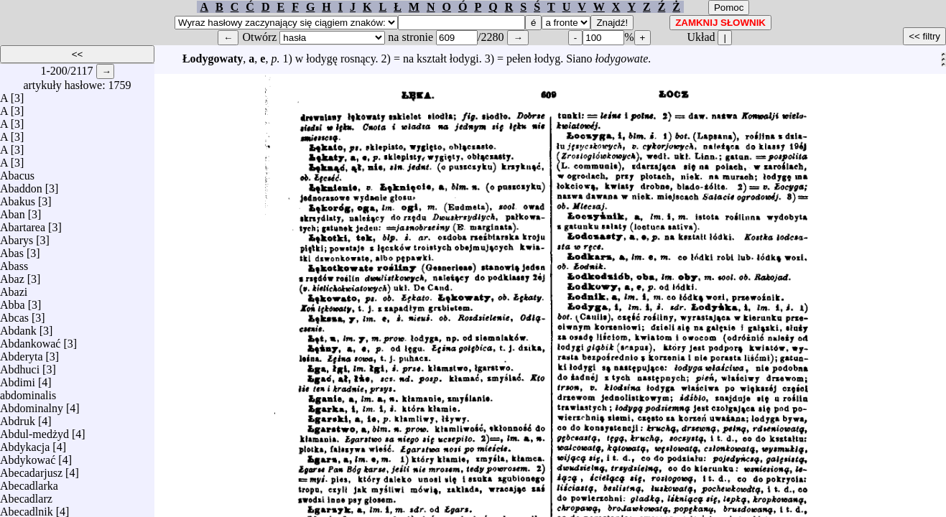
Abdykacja (25, 443)
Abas (12, 249)
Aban (12, 211)
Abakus (17, 198)
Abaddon (21, 185)
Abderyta (21, 353)
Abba (12, 301)
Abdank (18, 327)
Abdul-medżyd (34, 430)
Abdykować (27, 456)
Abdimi (17, 379)
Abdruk (17, 417)
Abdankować (30, 340)
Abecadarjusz (31, 469)
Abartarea (22, 224)
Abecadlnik (26, 508)
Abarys (16, 236)
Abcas (14, 314)
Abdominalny (31, 405)
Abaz (12, 275)
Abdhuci (20, 366)
